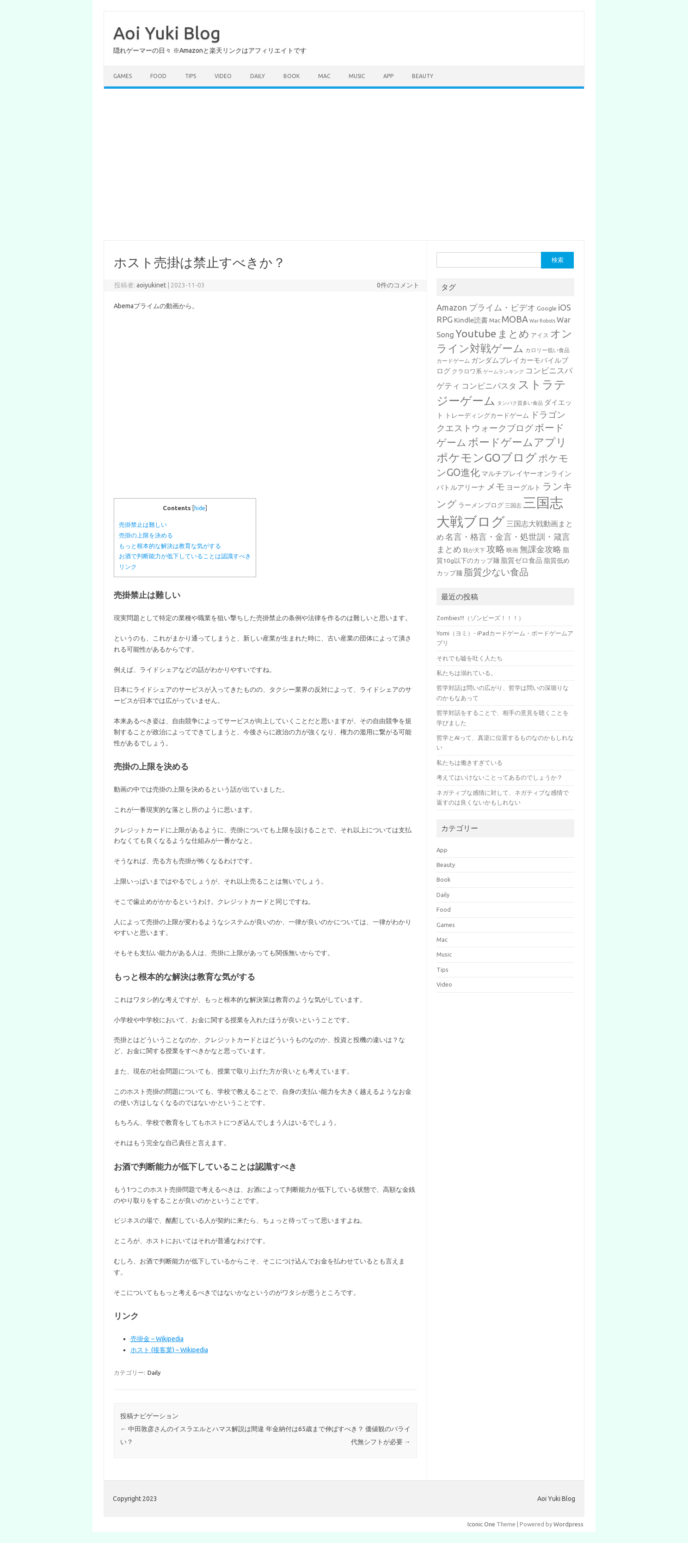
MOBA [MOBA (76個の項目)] (515, 319)
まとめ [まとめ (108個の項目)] (513, 333)
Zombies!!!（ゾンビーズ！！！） (480, 618)
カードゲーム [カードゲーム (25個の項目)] (453, 361)
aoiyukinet (151, 285)
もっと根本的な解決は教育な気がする (170, 546)
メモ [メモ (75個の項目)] (495, 487)
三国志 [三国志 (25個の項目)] (513, 505)
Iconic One (481, 1524)
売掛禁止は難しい (143, 524)
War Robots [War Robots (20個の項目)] (542, 320)
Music (357, 76)
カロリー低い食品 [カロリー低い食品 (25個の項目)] (547, 350)
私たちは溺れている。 (466, 673)
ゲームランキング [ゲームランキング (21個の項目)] (503, 371)
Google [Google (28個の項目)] (547, 308)
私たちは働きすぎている (469, 762)
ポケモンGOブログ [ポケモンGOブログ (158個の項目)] (486, 457)
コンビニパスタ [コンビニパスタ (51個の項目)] (488, 385)
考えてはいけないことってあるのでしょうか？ (499, 777)
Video (223, 76)
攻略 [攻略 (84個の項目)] (495, 548)
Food (158, 76)
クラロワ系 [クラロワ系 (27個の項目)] (467, 371)
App (388, 76)
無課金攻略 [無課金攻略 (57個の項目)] (540, 549)
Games (122, 76)
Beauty (422, 76)
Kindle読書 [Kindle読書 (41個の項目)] (471, 320)
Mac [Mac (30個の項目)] (494, 320)
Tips (190, 76)
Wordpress (568, 1524)
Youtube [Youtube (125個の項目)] (475, 333)
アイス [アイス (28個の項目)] (540, 335)
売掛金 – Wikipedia (157, 1338)
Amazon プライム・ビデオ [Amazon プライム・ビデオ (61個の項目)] (485, 307)
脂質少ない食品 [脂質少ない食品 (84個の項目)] (496, 572)
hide (199, 508)
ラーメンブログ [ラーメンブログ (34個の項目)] (481, 505)
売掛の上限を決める (146, 535)
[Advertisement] (344, 164)
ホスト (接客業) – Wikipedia (169, 1350)
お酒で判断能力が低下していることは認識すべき (185, 556)
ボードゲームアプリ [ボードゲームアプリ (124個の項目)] (517, 442)
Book (291, 76)
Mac (324, 76)
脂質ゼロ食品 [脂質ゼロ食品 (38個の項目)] (521, 560)
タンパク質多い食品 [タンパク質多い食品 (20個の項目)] (520, 403)
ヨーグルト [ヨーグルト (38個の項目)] (523, 487)
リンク (128, 566)
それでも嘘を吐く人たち (469, 658)
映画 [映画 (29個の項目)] (512, 550)
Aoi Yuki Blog (167, 33)
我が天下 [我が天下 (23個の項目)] (474, 550)
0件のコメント (398, 285)
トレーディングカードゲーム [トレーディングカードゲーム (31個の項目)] (487, 415)
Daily (257, 76)
